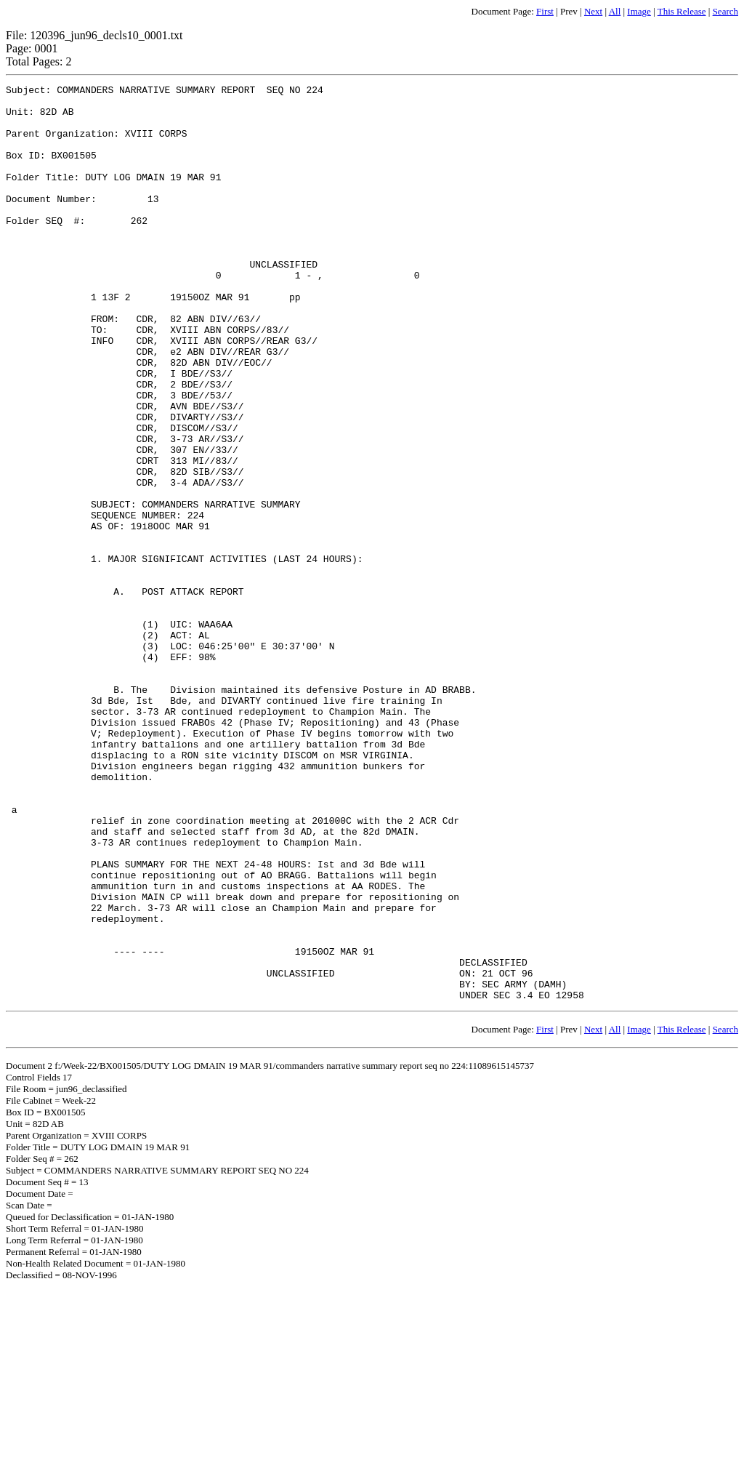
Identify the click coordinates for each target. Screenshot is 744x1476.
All (615, 11)
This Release (682, 11)
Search (725, 11)
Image (638, 11)
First (545, 11)
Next (593, 11)
